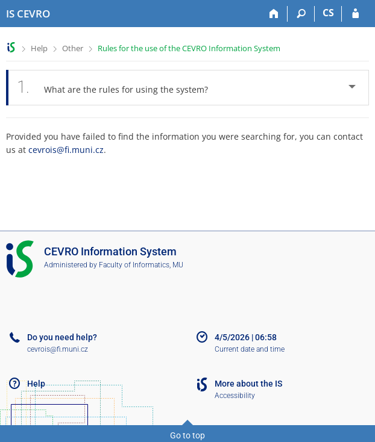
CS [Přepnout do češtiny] (328, 12)
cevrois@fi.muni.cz (66, 149)
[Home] (274, 14)
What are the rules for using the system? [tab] (119, 87)
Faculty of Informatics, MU (141, 265)
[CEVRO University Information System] (28, 14)
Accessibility (235, 395)
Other (72, 48)
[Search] (301, 14)
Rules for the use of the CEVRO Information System (189, 48)
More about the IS (248, 383)
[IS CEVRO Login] (355, 14)
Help (39, 48)
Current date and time (250, 349)
